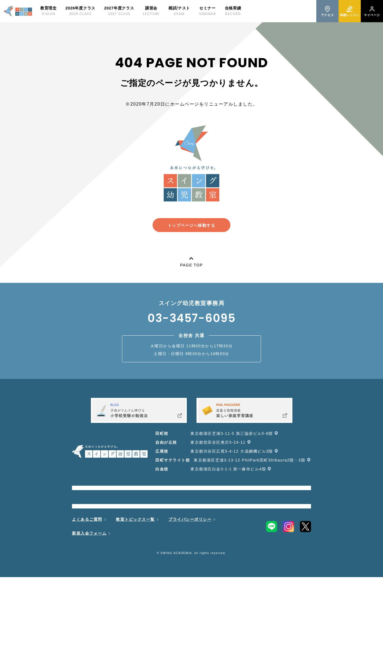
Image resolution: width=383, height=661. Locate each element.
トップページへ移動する (191, 225)
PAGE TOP (191, 260)
